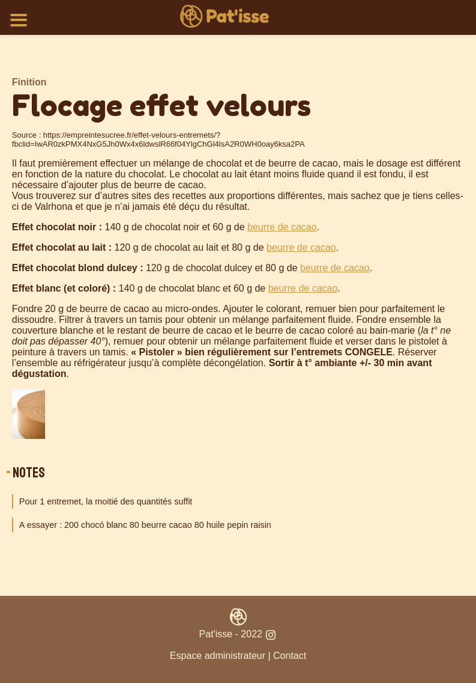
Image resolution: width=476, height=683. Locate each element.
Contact (289, 656)
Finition (29, 82)
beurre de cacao (282, 227)
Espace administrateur (217, 656)
